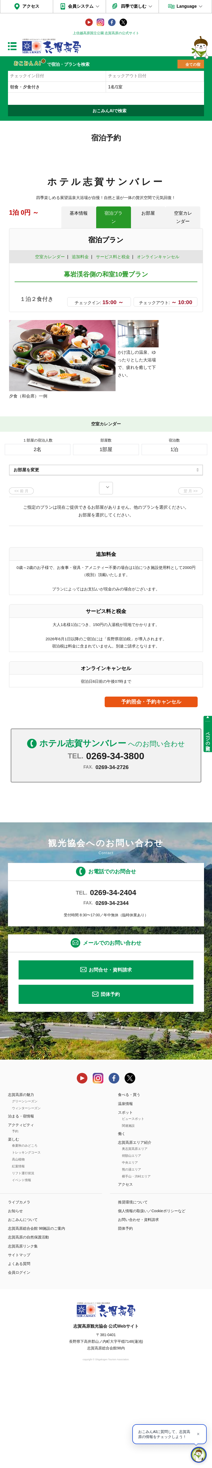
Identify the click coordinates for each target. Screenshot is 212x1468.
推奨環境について (133, 1294)
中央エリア (130, 1255)
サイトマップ (19, 1347)
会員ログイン (19, 1365)
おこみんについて (23, 1312)
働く (121, 1226)
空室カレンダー (183, 217)
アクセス (30, 6)
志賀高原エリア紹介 (134, 1235)
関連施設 (128, 1218)
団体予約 (110, 1087)
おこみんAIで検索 (109, 111)
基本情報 (79, 213)
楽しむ (13, 1232)
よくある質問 (19, 1356)
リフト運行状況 (23, 1266)
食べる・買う (129, 1187)
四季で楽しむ (133, 6)
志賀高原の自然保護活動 (28, 1330)
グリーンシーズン (24, 1194)
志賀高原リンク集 (23, 1338)
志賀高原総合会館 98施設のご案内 (36, 1321)
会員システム (81, 6)
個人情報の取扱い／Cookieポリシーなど (151, 1303)
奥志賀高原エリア (134, 1241)
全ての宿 (192, 64)
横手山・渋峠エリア (136, 1269)
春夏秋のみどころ (24, 1238)
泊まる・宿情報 (21, 1209)
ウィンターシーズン (26, 1201)
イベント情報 (21, 1273)
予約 (15, 1224)
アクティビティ (21, 1217)
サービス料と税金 (113, 256)
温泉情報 (125, 1196)
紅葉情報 (18, 1259)
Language (187, 6)
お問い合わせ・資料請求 (138, 1312)
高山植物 (18, 1252)
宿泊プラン (113, 217)
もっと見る (178, 482)
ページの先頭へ (208, 738)
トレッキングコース (26, 1245)
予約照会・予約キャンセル (151, 794)
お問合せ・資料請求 (110, 1062)
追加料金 (80, 256)
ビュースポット (133, 1211)
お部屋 (148, 213)
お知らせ (15, 1303)
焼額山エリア (131, 1248)
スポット (125, 1205)
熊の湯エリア (131, 1262)
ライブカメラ (19, 1294)
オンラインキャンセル (156, 256)
